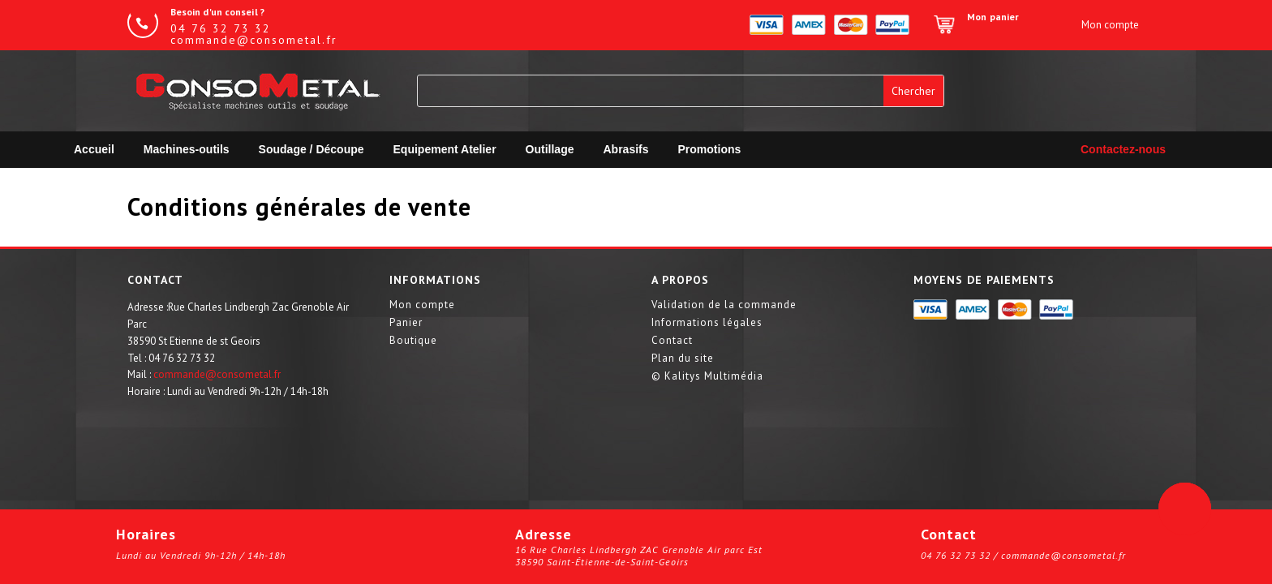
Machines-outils (187, 149)
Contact (672, 341)
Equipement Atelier (444, 149)
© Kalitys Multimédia (707, 377)
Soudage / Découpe (311, 149)
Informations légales (707, 323)
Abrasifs (626, 149)
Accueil (94, 149)
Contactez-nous (1123, 149)
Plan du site (682, 359)
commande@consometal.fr (217, 374)
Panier (406, 323)
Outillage (550, 149)
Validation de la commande (724, 305)
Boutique (413, 341)
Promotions (709, 149)
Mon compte (422, 305)
